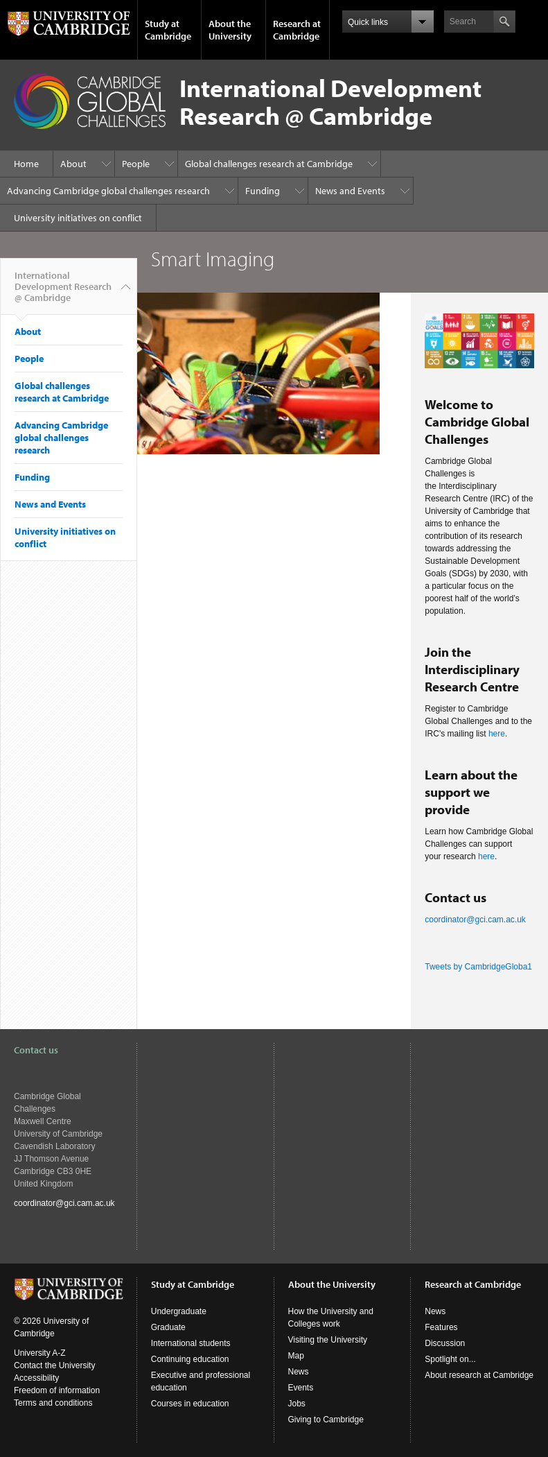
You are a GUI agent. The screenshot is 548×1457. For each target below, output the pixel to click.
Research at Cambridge (297, 29)
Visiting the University (328, 1340)
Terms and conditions (53, 1403)
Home (26, 163)
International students (191, 1343)
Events (301, 1388)
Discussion (445, 1343)
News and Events (350, 190)
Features (441, 1327)
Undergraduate (178, 1311)
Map (296, 1356)
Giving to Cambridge (326, 1419)
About (73, 163)
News (298, 1372)
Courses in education (190, 1403)
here (496, 734)
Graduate (168, 1327)
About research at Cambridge (479, 1375)
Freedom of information (57, 1390)
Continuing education (190, 1359)
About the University (230, 29)
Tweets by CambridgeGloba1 (478, 967)
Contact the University (54, 1365)
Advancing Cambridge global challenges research (108, 190)
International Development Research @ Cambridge (63, 292)
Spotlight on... (450, 1359)
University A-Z (40, 1353)
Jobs (297, 1403)
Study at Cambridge (168, 29)
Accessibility (36, 1378)
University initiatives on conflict (78, 218)
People (136, 163)
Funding (262, 190)
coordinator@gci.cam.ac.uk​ (475, 919)
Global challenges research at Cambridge (269, 163)
